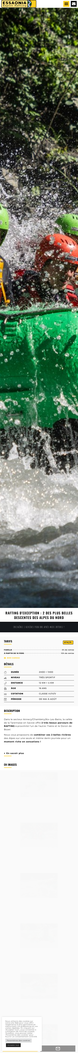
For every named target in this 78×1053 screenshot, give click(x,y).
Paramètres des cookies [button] (18, 1040)
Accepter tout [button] (13, 1045)
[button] (66, 4)
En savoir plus (15, 753)
